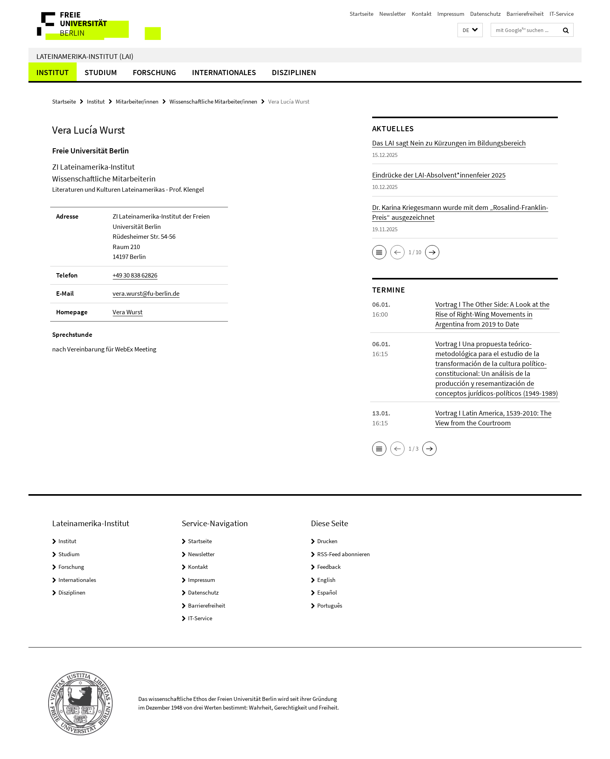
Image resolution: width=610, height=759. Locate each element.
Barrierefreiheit (525, 13)
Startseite (361, 13)
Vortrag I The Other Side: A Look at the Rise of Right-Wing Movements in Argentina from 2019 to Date (492, 314)
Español (327, 592)
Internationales (224, 72)
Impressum (450, 13)
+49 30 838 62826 (135, 275)
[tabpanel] (197, 250)
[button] (470, 30)
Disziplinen (294, 72)
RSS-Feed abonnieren (343, 554)
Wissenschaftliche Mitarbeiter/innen (213, 101)
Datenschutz (485, 13)
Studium (101, 72)
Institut (52, 72)
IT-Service (562, 13)
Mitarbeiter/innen (137, 101)
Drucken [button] (327, 541)
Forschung (154, 72)
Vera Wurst (128, 312)
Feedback (329, 566)
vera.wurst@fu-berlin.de (146, 293)
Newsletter (392, 13)
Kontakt (421, 13)
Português (329, 605)
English (326, 579)
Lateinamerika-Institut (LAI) (85, 56)
